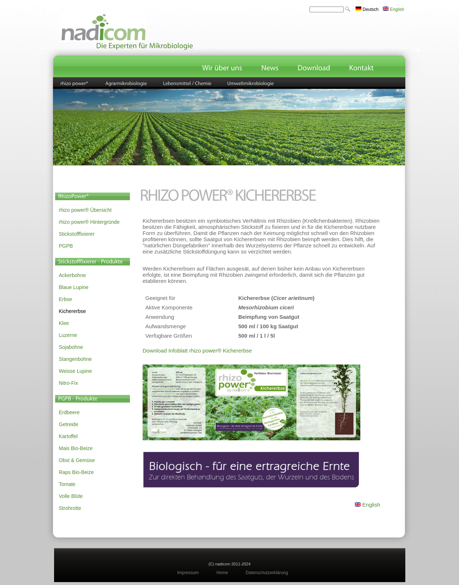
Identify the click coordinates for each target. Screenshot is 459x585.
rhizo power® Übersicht (85, 210)
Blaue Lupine (74, 287)
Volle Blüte (71, 496)
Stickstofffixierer (76, 234)
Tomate (67, 484)
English (393, 9)
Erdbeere (69, 412)
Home (222, 572)
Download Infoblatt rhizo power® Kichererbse (197, 350)
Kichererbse (72, 311)
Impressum (188, 572)
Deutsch (367, 9)
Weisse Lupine (75, 371)
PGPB (66, 246)
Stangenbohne (75, 359)
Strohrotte (70, 508)
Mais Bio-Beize (76, 448)
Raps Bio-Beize (76, 472)
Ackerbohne (72, 275)
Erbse (65, 299)
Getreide (68, 424)
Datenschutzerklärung (267, 572)
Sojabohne (71, 347)
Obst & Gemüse (77, 460)
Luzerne (68, 335)
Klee (64, 323)
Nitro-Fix (68, 383)
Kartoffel (68, 436)
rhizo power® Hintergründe (89, 222)
